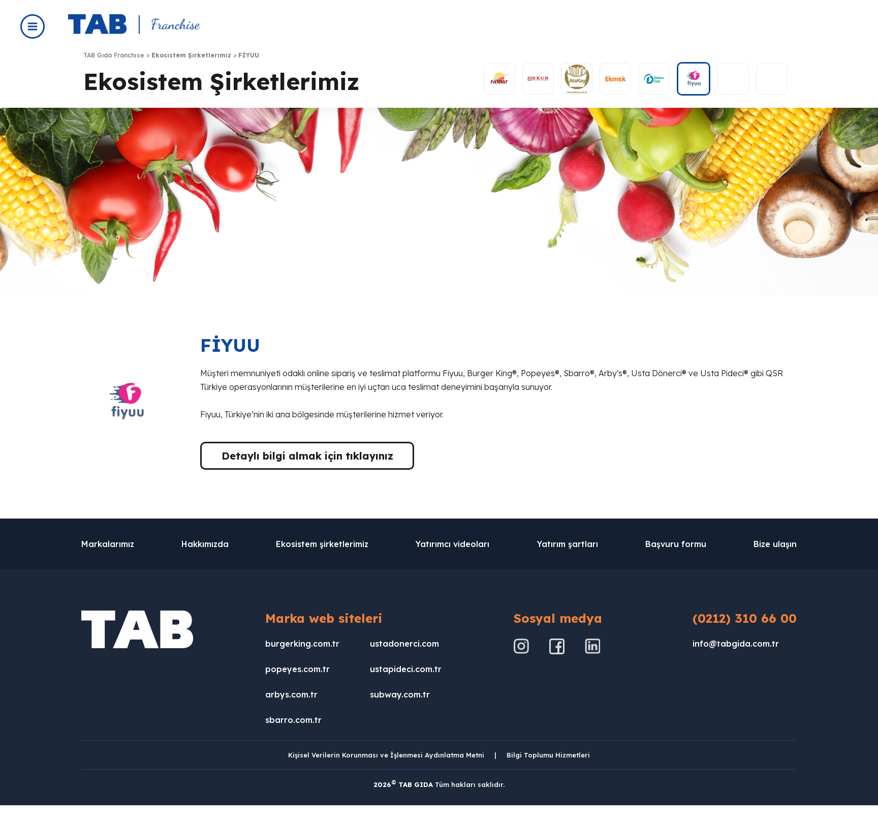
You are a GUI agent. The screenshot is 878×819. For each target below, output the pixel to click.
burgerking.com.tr (302, 644)
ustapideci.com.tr (406, 669)
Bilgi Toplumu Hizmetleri (548, 755)
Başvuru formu (675, 544)
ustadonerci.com (404, 644)
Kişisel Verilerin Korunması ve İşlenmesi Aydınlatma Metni (386, 755)
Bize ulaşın (775, 544)
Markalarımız (107, 544)
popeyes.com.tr (297, 669)
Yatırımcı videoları (452, 544)
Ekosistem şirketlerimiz (322, 544)
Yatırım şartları (567, 544)
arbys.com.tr (291, 694)
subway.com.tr (400, 694)
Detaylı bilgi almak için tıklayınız (307, 455)
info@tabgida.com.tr (736, 644)
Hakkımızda (205, 544)
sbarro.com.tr (293, 720)
